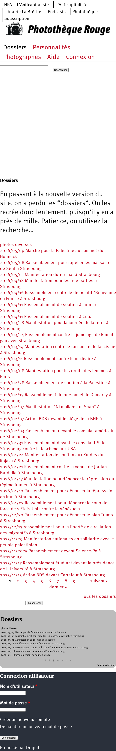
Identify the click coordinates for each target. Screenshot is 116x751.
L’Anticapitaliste (71, 5)
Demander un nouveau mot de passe (36, 727)
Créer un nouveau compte (25, 720)
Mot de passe (15, 703)
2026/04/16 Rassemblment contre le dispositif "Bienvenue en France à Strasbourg (44, 647)
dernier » (58, 587)
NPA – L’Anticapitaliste (26, 5)
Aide (53, 57)
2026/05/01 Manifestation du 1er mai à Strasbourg (50, 275)
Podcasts (57, 12)
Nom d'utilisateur (18, 687)
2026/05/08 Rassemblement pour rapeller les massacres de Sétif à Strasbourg (42, 636)
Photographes (22, 57)
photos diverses (16, 245)
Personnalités (51, 48)
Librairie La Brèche (22, 12)
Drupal (32, 748)
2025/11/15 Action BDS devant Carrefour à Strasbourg (52, 575)
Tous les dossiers (99, 596)
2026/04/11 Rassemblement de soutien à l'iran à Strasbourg (33, 651)
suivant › (98, 581)
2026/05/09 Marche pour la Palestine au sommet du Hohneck (33, 632)
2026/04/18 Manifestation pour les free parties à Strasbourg (33, 643)
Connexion (80, 57)
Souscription (16, 19)
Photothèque (85, 12)
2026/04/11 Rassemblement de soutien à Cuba (46, 317)
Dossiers (15, 48)
